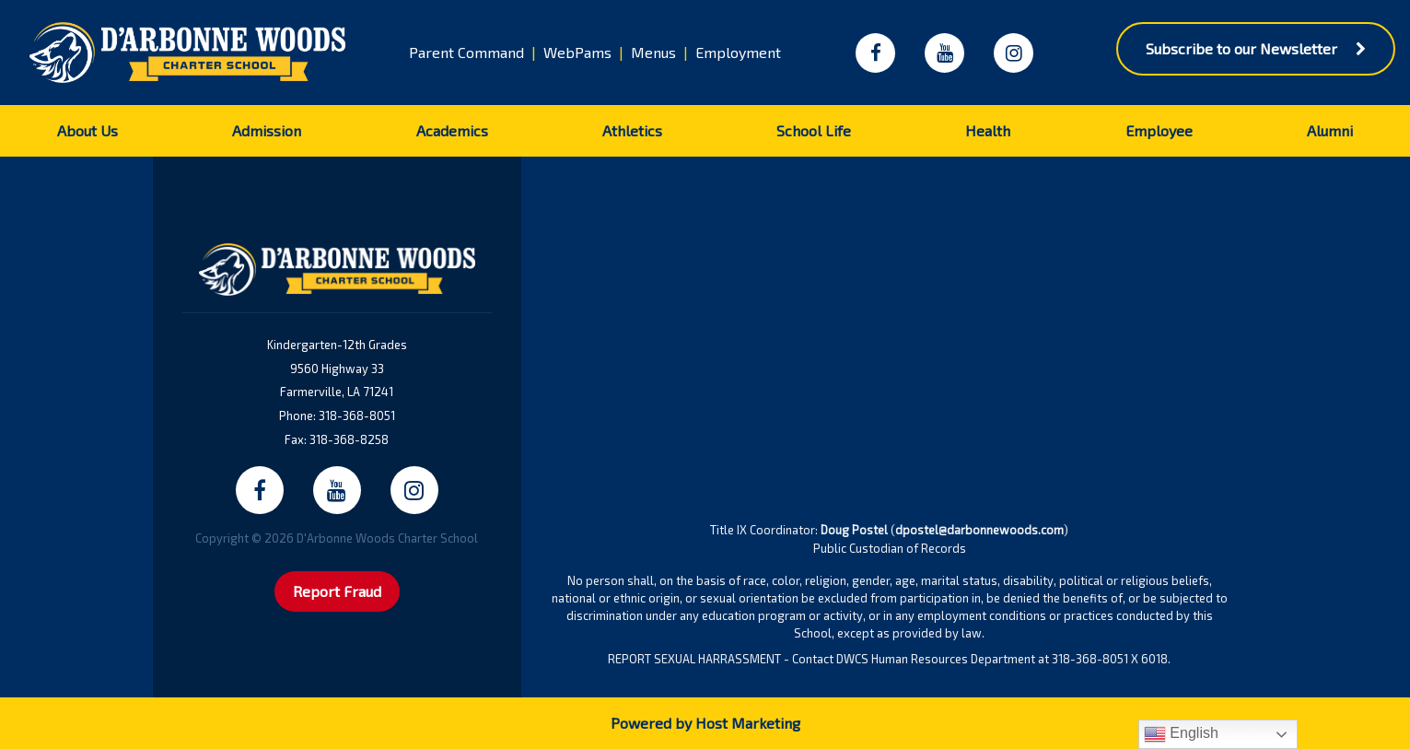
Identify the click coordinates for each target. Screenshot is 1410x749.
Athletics (632, 130)
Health (987, 130)
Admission (266, 130)
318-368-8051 (357, 415)
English (1181, 734)
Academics (452, 130)
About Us (87, 130)
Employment (738, 52)
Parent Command (466, 52)
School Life (813, 130)
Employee (1159, 130)
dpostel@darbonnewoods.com (979, 529)
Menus (653, 52)
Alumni (1330, 130)
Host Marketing (747, 722)
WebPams (577, 52)
